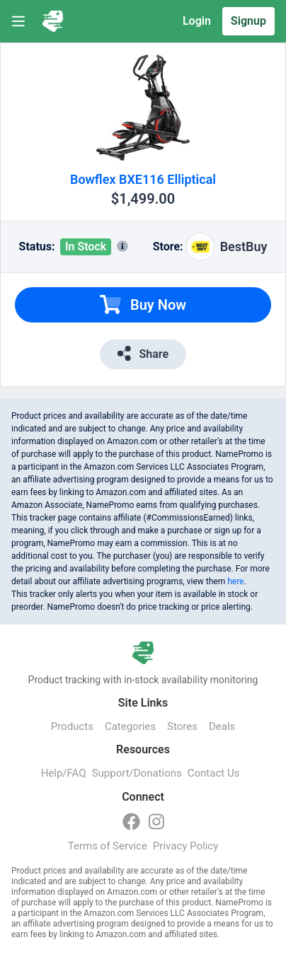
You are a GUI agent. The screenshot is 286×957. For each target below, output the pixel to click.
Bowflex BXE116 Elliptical (143, 179)
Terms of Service (107, 846)
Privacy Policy (185, 846)
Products (72, 726)
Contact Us (214, 773)
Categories (130, 726)
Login (197, 21)
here (235, 581)
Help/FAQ (63, 773)
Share (143, 353)
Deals (222, 726)
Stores (182, 726)
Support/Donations (137, 773)
